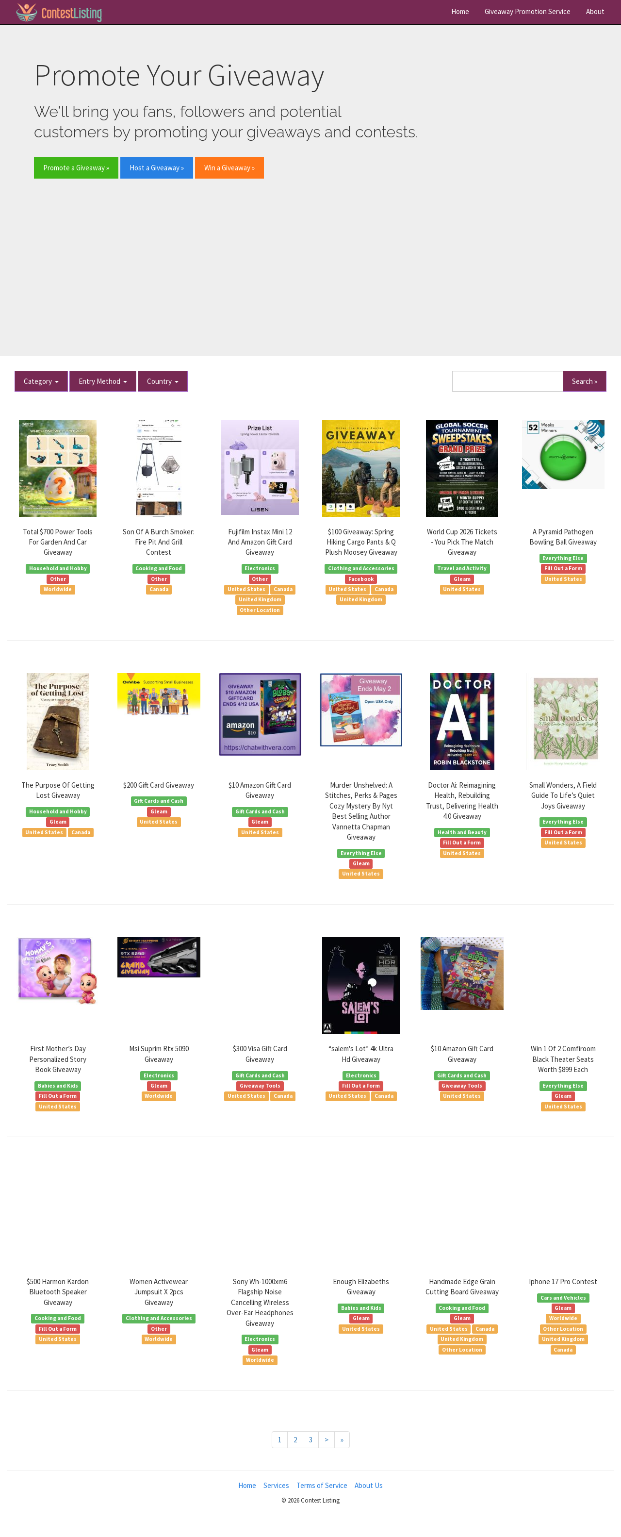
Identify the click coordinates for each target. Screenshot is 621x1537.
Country (163, 381)
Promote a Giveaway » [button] (76, 167)
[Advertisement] (310, 260)
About (595, 11)
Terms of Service (321, 1485)
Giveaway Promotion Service (528, 11)
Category (41, 381)
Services (276, 1485)
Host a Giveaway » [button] (157, 167)
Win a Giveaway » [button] (229, 167)
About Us (369, 1485)
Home (460, 11)
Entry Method (103, 381)
